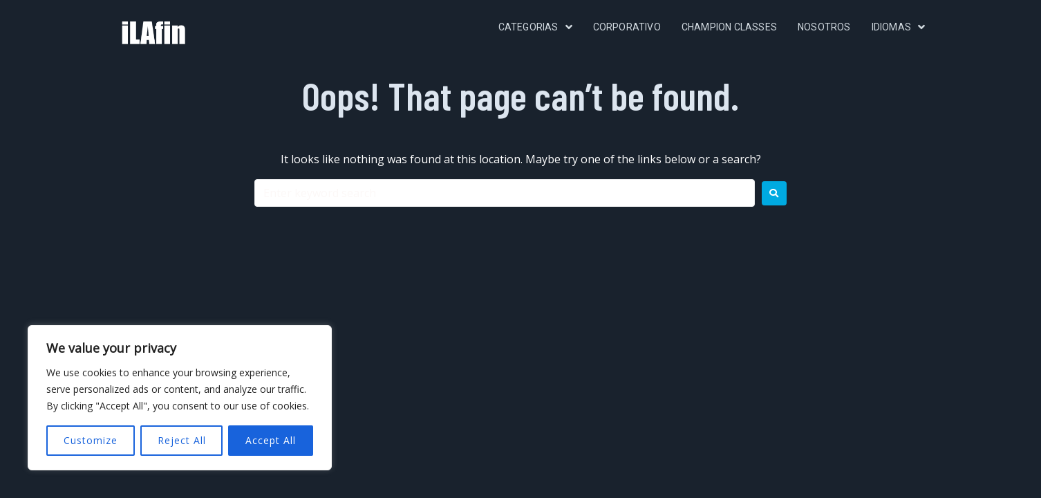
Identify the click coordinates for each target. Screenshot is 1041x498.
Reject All (182, 440)
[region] (180, 397)
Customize (91, 440)
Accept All (270, 440)
